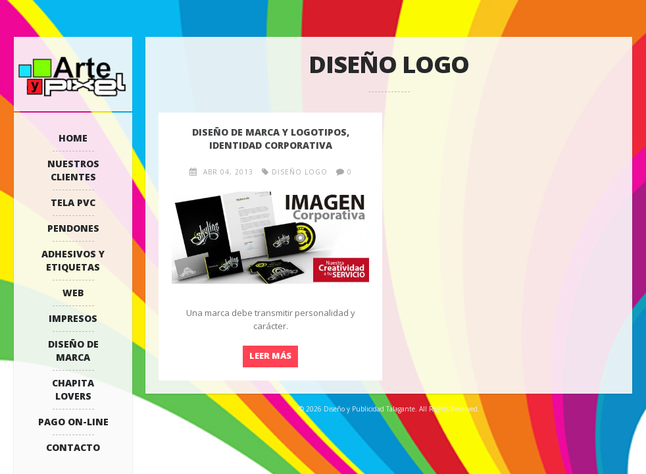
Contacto (73, 447)
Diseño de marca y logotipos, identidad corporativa (270, 138)
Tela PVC (73, 202)
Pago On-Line (73, 421)
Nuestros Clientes (73, 170)
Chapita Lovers (73, 389)
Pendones (73, 228)
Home (73, 138)
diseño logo (300, 171)
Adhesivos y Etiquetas (73, 260)
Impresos (73, 318)
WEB (73, 292)
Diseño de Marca (73, 350)
